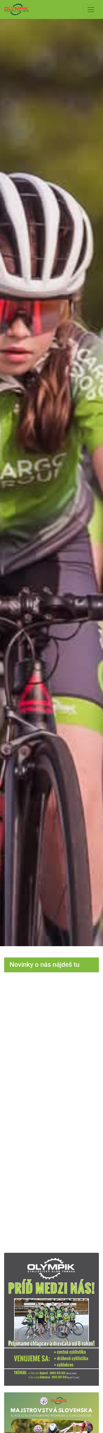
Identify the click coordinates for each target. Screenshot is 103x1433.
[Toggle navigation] (91, 9)
